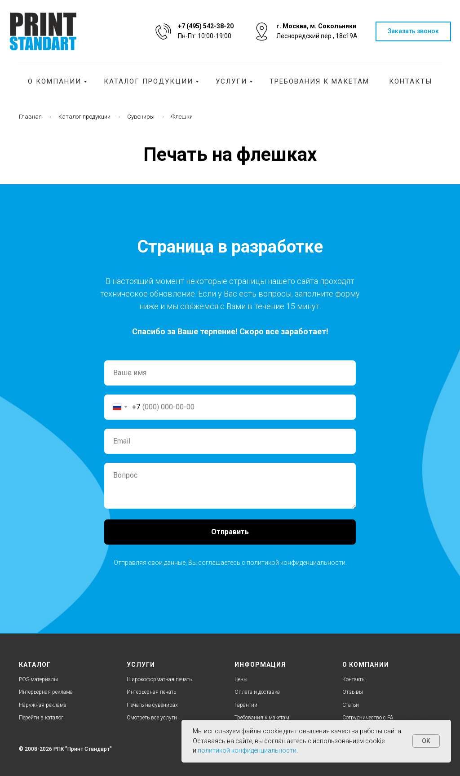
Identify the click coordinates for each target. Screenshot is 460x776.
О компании (54, 81)
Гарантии (245, 705)
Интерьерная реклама (46, 692)
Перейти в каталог (41, 717)
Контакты (410, 81)
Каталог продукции (148, 81)
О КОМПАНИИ (365, 664)
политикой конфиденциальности (296, 562)
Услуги (231, 81)
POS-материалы (38, 679)
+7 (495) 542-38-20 (206, 26)
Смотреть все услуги (152, 717)
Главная (30, 116)
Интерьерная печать (151, 692)
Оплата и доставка (257, 692)
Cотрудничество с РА (368, 717)
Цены (241, 679)
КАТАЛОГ (35, 664)
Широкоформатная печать (159, 679)
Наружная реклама (42, 705)
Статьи (350, 705)
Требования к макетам (319, 81)
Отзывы (352, 692)
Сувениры (141, 116)
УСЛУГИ (141, 664)
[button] (413, 32)
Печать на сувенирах (152, 705)
